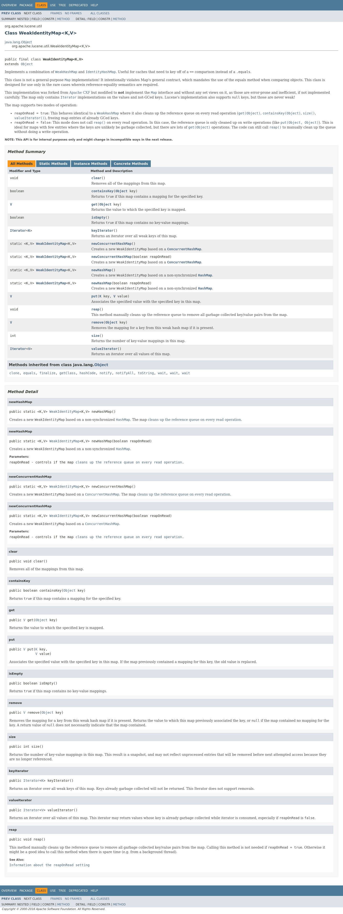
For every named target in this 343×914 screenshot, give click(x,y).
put (94, 296)
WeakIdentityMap (51, 244)
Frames (56, 13)
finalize (47, 373)
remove (97, 322)
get (94, 204)
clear (96, 178)
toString (146, 373)
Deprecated (78, 5)
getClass (68, 373)
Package (26, 5)
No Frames (73, 13)
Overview (9, 5)
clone (14, 373)
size (95, 336)
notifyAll (125, 373)
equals (29, 373)
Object (27, 64)
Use (53, 5)
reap (95, 309)
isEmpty (98, 217)
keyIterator (102, 230)
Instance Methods (90, 164)
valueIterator (104, 349)
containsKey (102, 191)
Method (63, 19)
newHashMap (101, 270)
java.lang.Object (18, 42)
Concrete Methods (131, 164)
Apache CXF (79, 92)
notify (106, 373)
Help (94, 5)
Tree (62, 5)
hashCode (88, 373)
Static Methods (53, 164)
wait (162, 373)
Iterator (18, 230)
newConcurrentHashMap (111, 244)
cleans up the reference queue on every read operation (194, 420)
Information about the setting (49, 865)
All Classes (100, 13)
